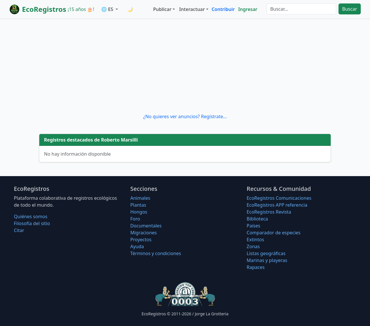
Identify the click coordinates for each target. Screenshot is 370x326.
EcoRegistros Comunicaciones (279, 198)
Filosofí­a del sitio (32, 223)
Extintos (255, 239)
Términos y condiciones (155, 253)
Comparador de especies (273, 232)
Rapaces (255, 267)
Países (253, 226)
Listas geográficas (266, 253)
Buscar (349, 9)
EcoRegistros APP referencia (277, 205)
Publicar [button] (162, 9)
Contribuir (223, 9)
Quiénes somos (30, 216)
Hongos (138, 212)
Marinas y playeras (267, 260)
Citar (19, 230)
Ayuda (137, 246)
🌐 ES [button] (107, 9)
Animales (140, 198)
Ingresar (247, 9)
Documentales (146, 226)
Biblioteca (257, 219)
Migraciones (143, 232)
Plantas (138, 205)
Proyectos (140, 239)
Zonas (253, 246)
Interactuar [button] (192, 9)
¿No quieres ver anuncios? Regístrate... (185, 116)
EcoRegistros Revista (269, 212)
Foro (135, 219)
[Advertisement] (185, 65)
